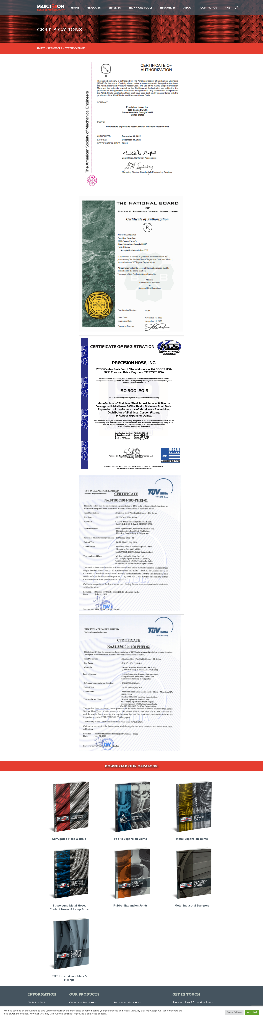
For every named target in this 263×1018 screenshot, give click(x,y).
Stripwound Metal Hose (127, 1002)
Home (41, 48)
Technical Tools (37, 1002)
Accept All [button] (252, 1012)
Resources (54, 48)
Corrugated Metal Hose (82, 1002)
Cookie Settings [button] (234, 1012)
